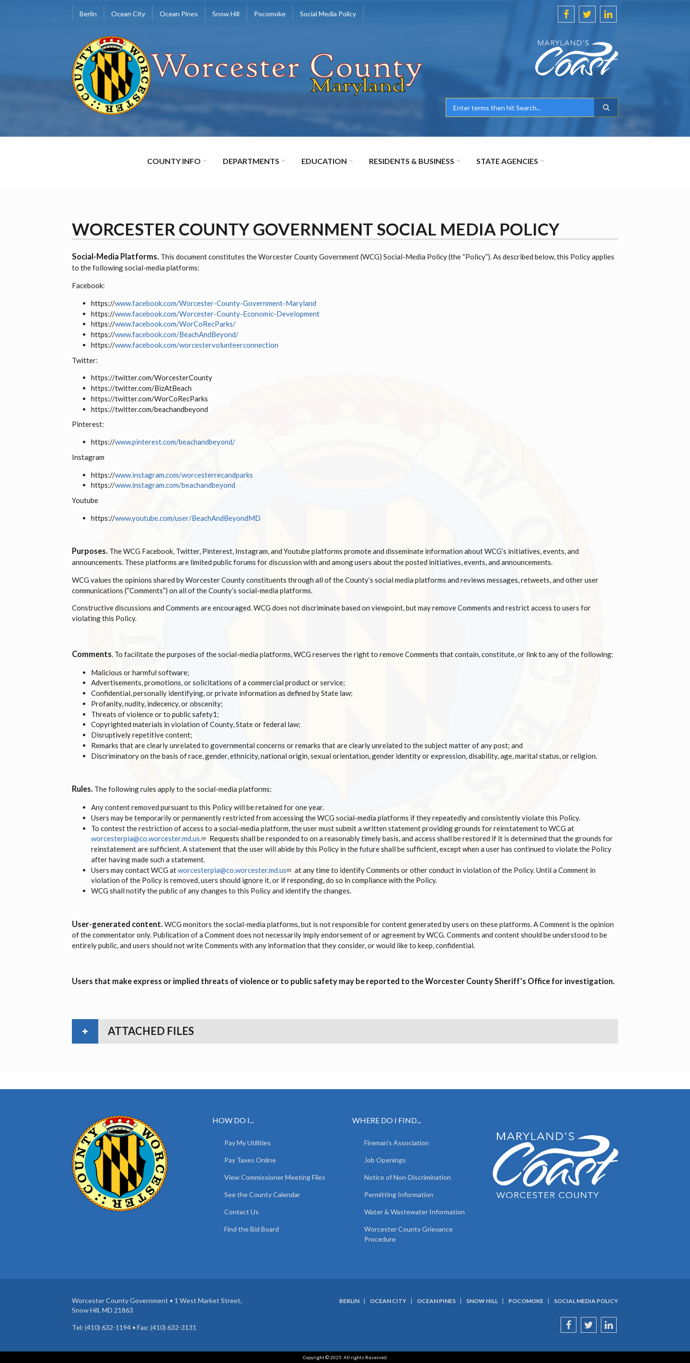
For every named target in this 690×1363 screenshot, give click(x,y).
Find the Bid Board (251, 1229)
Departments (251, 160)
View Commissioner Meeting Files (274, 1177)
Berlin (88, 14)
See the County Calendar (262, 1194)
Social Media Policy (328, 14)
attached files (151, 1030)
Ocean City (128, 14)
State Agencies (507, 160)
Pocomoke (270, 14)
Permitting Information (398, 1194)
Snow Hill (226, 14)
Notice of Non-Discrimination (407, 1177)
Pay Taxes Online (250, 1160)
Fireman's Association (396, 1143)
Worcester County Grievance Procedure (408, 1234)
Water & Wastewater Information (414, 1212)
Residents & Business (411, 160)
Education (324, 160)
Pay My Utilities (247, 1143)
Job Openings (385, 1160)
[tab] (345, 1031)
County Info (174, 160)
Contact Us (241, 1212)
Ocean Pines (179, 14)
